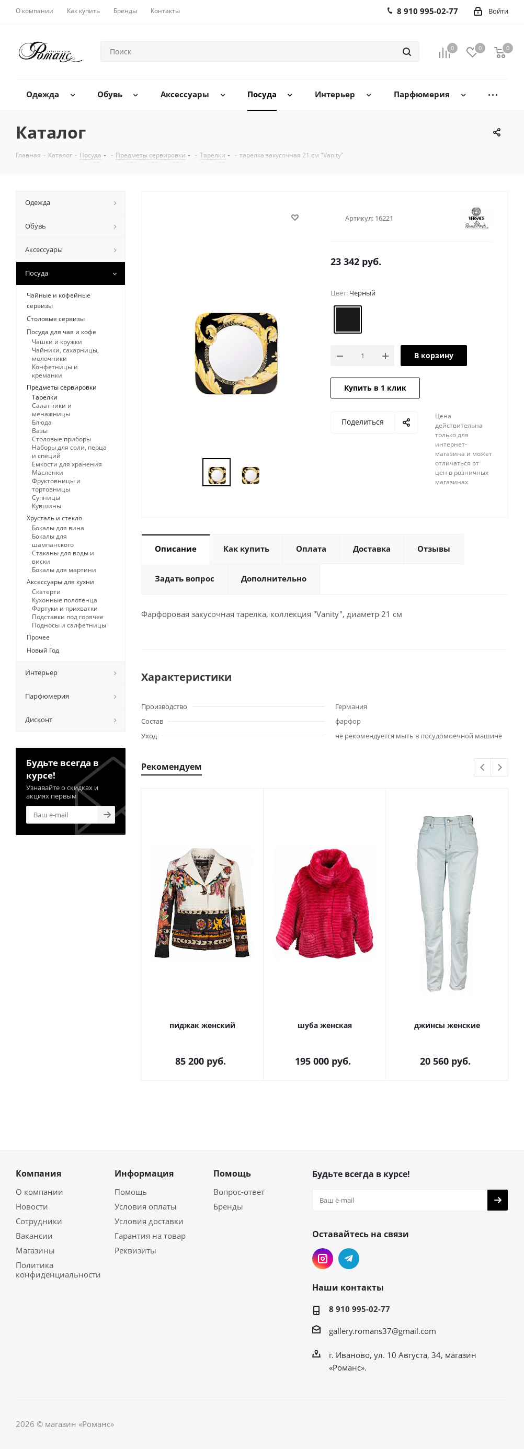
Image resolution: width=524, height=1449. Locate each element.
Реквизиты (135, 1250)
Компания (38, 1173)
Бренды (228, 1206)
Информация (144, 1173)
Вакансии (34, 1235)
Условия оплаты (146, 1206)
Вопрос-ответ (239, 1191)
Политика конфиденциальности (58, 1270)
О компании (39, 1191)
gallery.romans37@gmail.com (382, 1331)
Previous (483, 768)
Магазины (35, 1250)
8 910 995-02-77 (359, 1309)
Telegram (348, 1258)
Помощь (131, 1191)
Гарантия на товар (150, 1235)
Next (499, 768)
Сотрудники (39, 1221)
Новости (32, 1206)
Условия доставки (149, 1221)
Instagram (322, 1258)
